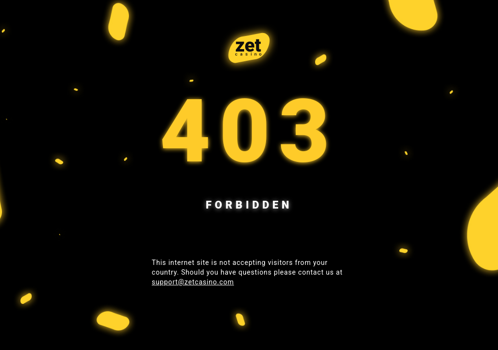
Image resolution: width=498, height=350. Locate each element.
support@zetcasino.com (193, 282)
